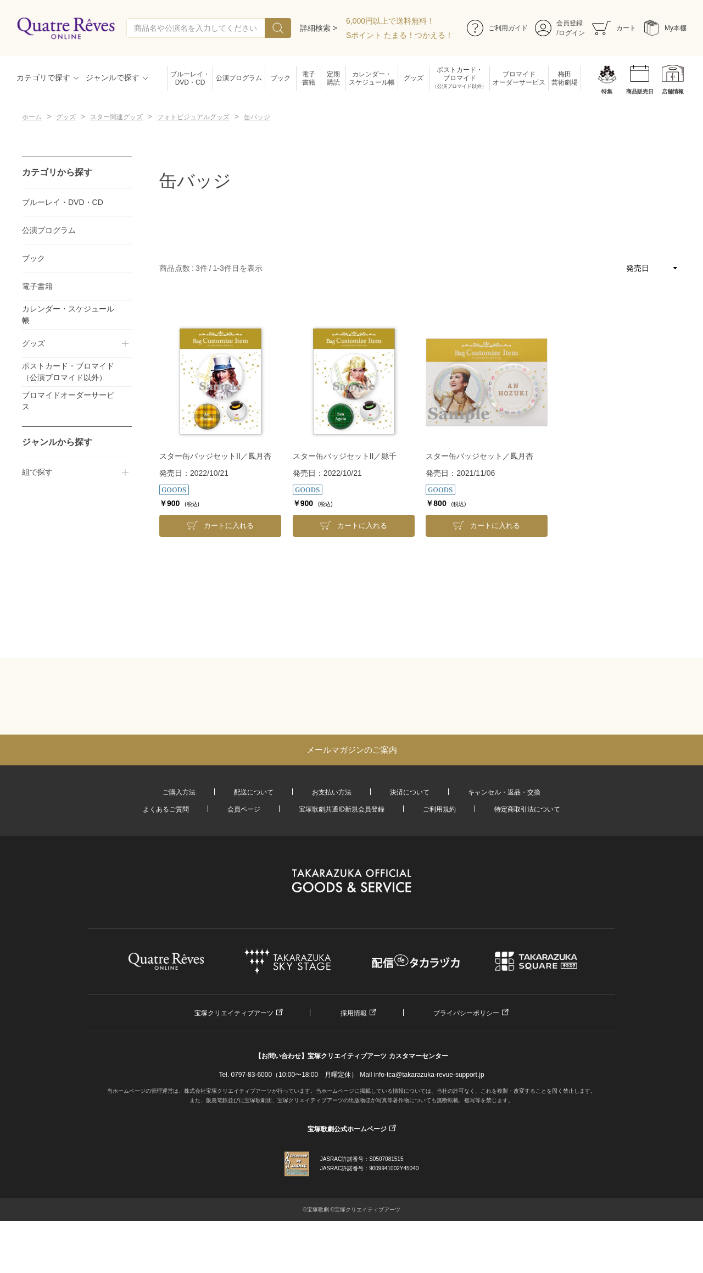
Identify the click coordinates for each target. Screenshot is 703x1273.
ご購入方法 (179, 792)
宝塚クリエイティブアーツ (234, 1013)
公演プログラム (239, 78)
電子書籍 (308, 78)
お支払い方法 (332, 792)
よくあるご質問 (166, 809)
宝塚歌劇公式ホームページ (347, 1129)
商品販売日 (640, 91)
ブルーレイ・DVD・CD (190, 78)
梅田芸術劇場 (564, 78)
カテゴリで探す (43, 77)
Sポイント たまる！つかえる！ (399, 35)
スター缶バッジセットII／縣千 (345, 456)
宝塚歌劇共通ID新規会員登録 (341, 809)
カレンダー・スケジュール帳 (372, 78)
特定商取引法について (527, 809)
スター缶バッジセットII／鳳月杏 (215, 456)
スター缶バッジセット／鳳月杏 (479, 456)
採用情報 (354, 1013)
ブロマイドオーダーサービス (519, 78)
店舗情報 (673, 91)
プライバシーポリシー (466, 1013)
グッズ (413, 78)
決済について (409, 792)
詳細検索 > (318, 28)
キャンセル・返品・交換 (504, 792)
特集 (606, 91)
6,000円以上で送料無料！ (390, 20)
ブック (281, 78)
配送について (254, 792)
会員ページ (243, 809)
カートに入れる (229, 525)
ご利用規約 (439, 809)
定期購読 (333, 78)
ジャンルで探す (113, 77)
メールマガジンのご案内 (351, 749)
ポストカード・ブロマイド (459, 78)
